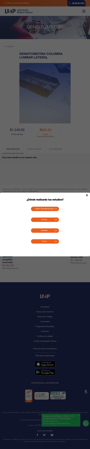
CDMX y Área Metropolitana (44, 209)
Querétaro (44, 230)
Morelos (44, 220)
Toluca (44, 241)
